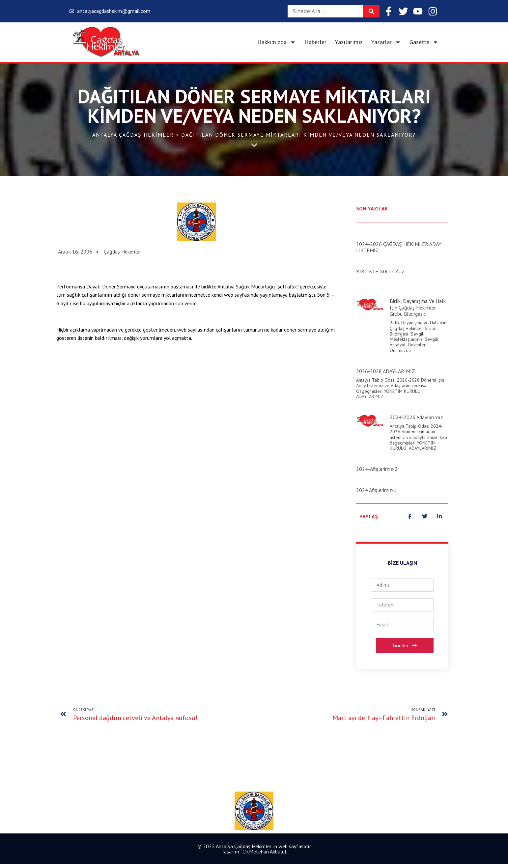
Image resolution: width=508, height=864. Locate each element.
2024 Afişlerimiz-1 (376, 490)
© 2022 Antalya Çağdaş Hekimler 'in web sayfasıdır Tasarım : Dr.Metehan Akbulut (254, 849)
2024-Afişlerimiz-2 (377, 469)
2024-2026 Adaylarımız (416, 417)
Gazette (423, 42)
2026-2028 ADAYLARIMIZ (385, 371)
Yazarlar (386, 42)
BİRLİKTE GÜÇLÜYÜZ (380, 271)
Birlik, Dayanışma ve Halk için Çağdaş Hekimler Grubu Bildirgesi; (418, 307)
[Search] (371, 11)
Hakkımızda (276, 42)
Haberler (315, 42)
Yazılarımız (349, 42)
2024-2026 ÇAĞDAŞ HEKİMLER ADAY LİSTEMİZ (398, 247)
